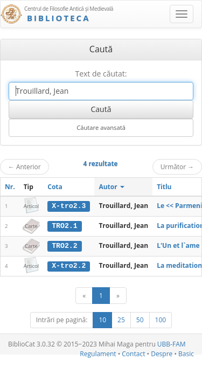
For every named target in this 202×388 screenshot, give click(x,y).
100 (160, 319)
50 (140, 319)
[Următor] (118, 295)
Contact (133, 352)
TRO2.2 (64, 245)
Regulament (98, 352)
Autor (111, 186)
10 (102, 319)
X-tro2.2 (69, 265)
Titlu (164, 186)
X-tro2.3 (69, 206)
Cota (54, 186)
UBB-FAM (171, 343)
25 (121, 319)
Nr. (10, 186)
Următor (177, 166)
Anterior (24, 166)
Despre (161, 352)
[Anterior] (84, 295)
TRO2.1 (64, 226)
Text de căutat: (101, 73)
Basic (186, 352)
